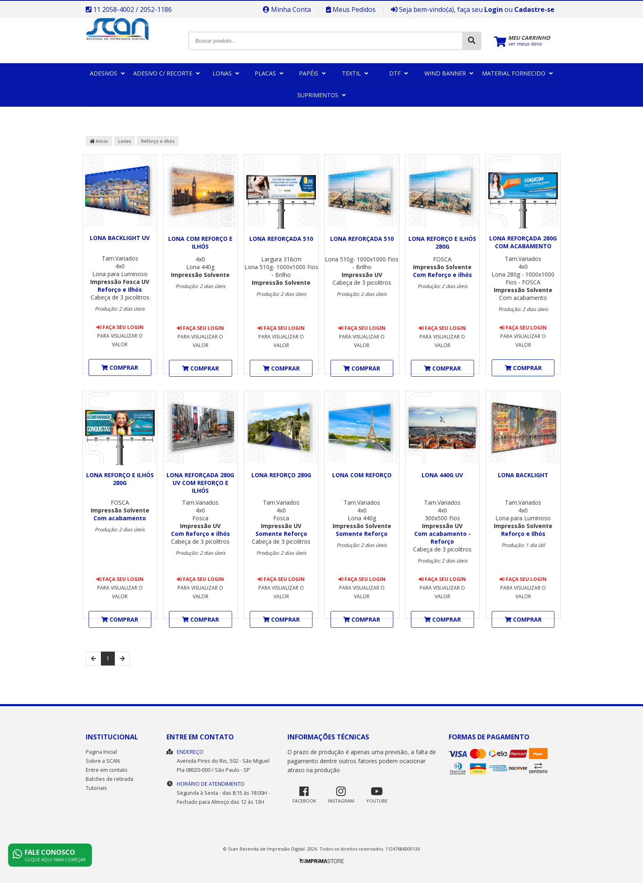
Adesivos (107, 73)
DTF (398, 73)
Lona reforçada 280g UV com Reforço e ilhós (200, 482)
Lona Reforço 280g (281, 475)
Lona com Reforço (362, 475)
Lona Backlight (523, 475)
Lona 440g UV (442, 475)
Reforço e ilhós (157, 141)
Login (493, 9)
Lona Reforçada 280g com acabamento (523, 242)
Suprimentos (321, 95)
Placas (269, 73)
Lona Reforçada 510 (281, 238)
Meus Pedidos (351, 9)
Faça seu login (120, 327)
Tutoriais (96, 788)
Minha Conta (287, 9)
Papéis (312, 73)
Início (99, 141)
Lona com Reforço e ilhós (200, 242)
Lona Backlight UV (120, 238)
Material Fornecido (517, 73)
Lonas (225, 73)
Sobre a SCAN (103, 760)
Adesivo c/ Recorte (166, 73)
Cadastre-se (534, 9)
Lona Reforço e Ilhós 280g (442, 242)
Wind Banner (448, 73)
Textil (355, 73)
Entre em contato (107, 769)
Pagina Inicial (101, 751)
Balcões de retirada (109, 778)
